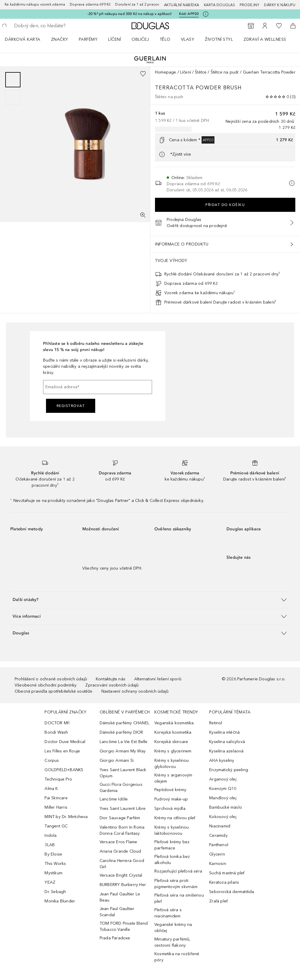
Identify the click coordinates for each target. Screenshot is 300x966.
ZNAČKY (59, 39)
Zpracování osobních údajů (112, 685)
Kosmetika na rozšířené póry (176, 956)
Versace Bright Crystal (121, 875)
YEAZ (50, 882)
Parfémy (88, 39)
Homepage (165, 72)
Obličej (140, 39)
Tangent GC (56, 826)
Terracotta (175, 87)
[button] (150, 599)
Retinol (215, 722)
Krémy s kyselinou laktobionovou (171, 830)
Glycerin (217, 854)
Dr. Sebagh (55, 891)
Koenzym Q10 (222, 788)
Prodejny (249, 5)
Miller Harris (56, 807)
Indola (51, 835)
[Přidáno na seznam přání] (143, 74)
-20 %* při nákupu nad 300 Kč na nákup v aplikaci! (129, 14)
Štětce (201, 72)
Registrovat (71, 406)
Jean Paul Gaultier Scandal (117, 911)
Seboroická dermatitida (231, 891)
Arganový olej (222, 779)
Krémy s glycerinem (173, 751)
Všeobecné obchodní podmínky (45, 685)
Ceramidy (218, 835)
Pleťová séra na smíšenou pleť (179, 898)
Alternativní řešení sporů (157, 679)
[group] (13, 88)
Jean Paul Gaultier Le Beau (120, 897)
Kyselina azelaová (226, 751)
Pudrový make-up (171, 799)
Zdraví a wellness (264, 39)
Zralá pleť (218, 901)
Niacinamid (219, 826)
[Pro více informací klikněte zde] (206, 14)
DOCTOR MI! (57, 722)
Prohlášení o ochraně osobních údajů (51, 679)
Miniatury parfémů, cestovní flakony (172, 942)
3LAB (50, 844)
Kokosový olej (222, 816)
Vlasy (188, 39)
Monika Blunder (60, 901)
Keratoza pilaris (224, 882)
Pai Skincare (56, 797)
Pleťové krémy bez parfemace (172, 845)
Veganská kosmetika (174, 722)
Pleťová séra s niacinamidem (168, 913)
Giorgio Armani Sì (117, 760)
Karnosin (217, 863)
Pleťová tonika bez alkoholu (172, 859)
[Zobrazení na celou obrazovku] (143, 215)
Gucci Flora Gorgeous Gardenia (121, 787)
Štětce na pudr (225, 72)
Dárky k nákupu (279, 5)
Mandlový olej (222, 797)
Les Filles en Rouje (62, 751)
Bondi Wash (56, 732)
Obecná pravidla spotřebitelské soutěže (54, 691)
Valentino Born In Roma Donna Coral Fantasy (122, 830)
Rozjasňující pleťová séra (178, 871)
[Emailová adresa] (97, 387)
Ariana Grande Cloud (120, 851)
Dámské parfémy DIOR (121, 732)
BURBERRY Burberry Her (123, 884)
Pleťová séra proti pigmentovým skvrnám (175, 883)
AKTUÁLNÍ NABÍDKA (181, 5)
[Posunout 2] (13, 97)
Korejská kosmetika (173, 732)
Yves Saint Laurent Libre (123, 808)
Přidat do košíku (225, 205)
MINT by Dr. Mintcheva (66, 816)
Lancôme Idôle (114, 799)
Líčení (114, 39)
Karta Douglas (219, 5)
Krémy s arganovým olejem (173, 778)
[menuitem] (26, 39)
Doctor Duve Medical (65, 741)
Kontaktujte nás (110, 679)
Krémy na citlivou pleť (174, 817)
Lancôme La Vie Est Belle (124, 741)
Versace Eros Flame (118, 841)
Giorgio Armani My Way (123, 751)
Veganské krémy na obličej (173, 927)
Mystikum (53, 872)
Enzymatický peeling (228, 769)
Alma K (51, 788)
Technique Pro (58, 779)
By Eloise (53, 854)
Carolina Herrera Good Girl (122, 863)
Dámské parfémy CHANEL (124, 722)
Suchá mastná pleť (226, 872)
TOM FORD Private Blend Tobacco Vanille (124, 926)
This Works (55, 863)
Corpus (52, 760)
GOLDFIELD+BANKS (64, 769)
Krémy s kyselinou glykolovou (171, 763)
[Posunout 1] (13, 79)
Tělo (165, 39)
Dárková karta (22, 39)
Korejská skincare (171, 741)
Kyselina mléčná (224, 732)
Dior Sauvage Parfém (120, 817)
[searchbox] (56, 25)
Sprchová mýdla (169, 808)
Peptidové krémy (170, 789)
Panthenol (218, 844)
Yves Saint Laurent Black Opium (123, 772)
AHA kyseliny (221, 760)
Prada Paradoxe (115, 938)
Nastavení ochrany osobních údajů (134, 691)
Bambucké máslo (225, 807)
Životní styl (219, 39)
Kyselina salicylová (227, 741)
